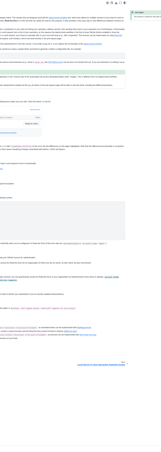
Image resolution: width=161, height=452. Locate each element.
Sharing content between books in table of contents (14, 149)
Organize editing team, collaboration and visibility (16, 91)
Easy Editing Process (11, 117)
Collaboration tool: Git (11, 76)
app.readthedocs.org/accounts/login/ (68, 305)
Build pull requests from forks (17, 137)
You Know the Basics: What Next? (16, 62)
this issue (66, 93)
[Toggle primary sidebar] (36, 2)
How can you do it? (10, 55)
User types (7, 72)
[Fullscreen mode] (120, 3)
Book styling (7, 165)
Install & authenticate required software (14, 81)
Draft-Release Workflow (14, 134)
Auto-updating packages (14, 154)
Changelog (7, 226)
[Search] (16, 41)
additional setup (87, 404)
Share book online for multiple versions (16, 128)
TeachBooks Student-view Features (13, 170)
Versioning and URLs (11, 97)
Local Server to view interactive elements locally (16, 142)
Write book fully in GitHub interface (14, 122)
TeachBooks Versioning (14, 158)
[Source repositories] (112, 3)
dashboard (47, 354)
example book (85, 205)
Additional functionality (11, 162)
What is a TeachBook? (11, 51)
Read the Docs (78, 54)
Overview (6, 113)
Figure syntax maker (10, 204)
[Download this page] (116, 3)
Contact (6, 229)
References (7, 218)
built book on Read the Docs (91, 213)
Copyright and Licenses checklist (12, 102)
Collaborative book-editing (13, 86)
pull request (58, 213)
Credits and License (10, 222)
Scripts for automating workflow (15, 208)
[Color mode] (125, 3)
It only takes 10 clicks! (11, 59)
